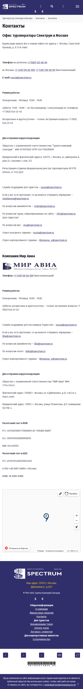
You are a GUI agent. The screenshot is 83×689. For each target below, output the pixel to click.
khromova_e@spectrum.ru (53, 240)
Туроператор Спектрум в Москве (17, 18)
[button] (5, 655)
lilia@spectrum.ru (11, 336)
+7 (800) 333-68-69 (37, 62)
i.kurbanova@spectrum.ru (15, 198)
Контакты (40, 18)
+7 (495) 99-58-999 (25, 70)
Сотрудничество (41, 639)
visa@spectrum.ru (32, 225)
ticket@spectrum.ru (44, 206)
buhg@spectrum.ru (35, 351)
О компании (41, 609)
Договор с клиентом (42, 631)
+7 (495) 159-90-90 (45, 70)
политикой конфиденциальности (60, 684)
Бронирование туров (41, 624)
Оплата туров (41, 627)
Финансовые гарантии (41, 612)
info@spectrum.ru (66, 213)
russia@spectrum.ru (21, 77)
